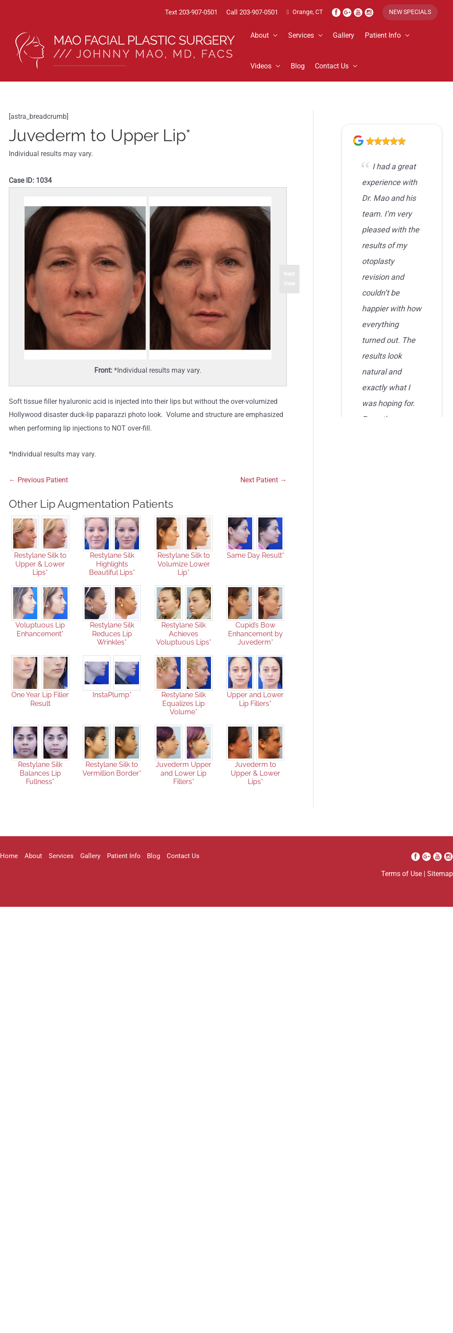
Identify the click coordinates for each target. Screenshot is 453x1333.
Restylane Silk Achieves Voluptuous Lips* (183, 644)
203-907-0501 (185, 12)
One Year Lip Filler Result (40, 710)
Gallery (350, 36)
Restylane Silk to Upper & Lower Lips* (40, 574)
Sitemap (439, 886)
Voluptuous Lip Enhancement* (40, 640)
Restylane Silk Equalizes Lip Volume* (183, 714)
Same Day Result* (255, 566)
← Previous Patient (40, 489)
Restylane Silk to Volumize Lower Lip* (183, 574)
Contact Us (338, 67)
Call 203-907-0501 (243, 12)
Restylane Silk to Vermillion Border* (111, 779)
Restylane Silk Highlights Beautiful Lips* (112, 574)
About (261, 36)
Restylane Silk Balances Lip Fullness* (40, 783)
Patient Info (391, 36)
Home (9, 868)
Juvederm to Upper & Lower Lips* (255, 783)
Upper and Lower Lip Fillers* (255, 710)
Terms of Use (398, 886)
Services (305, 36)
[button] (408, 12)
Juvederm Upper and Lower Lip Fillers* (183, 783)
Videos (262, 67)
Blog (301, 67)
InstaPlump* (112, 706)
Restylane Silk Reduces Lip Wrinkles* (112, 644)
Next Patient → (262, 489)
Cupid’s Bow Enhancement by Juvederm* (255, 644)
